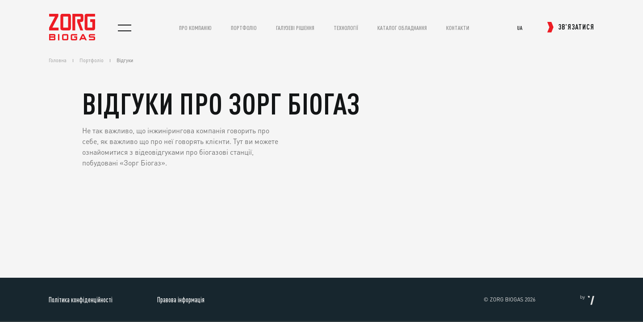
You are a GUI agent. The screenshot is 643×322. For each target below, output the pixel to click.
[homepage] (72, 37)
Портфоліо (91, 60)
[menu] (124, 27)
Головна (58, 60)
